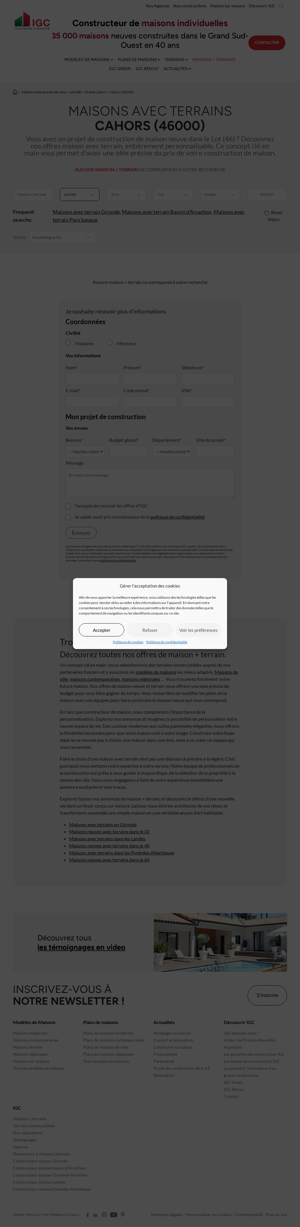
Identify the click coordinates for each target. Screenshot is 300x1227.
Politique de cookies (128, 642)
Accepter (101, 629)
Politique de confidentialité (166, 642)
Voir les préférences (198, 629)
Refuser (150, 629)
